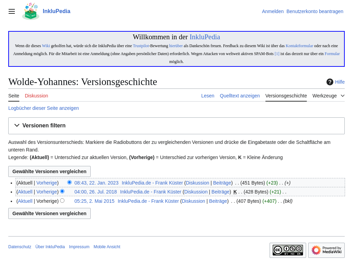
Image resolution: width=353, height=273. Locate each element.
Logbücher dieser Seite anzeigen (43, 108)
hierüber (176, 45)
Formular (332, 53)
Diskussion (197, 183)
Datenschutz (19, 246)
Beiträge (222, 183)
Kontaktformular (299, 45)
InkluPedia (205, 37)
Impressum (79, 246)
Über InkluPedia (50, 246)
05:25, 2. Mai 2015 (94, 201)
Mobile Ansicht (106, 246)
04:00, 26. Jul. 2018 (95, 192)
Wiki (46, 45)
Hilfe (335, 81)
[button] (176, 126)
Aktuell (25, 192)
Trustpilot (141, 45)
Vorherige (47, 183)
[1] (277, 53)
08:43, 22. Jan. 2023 (96, 183)
